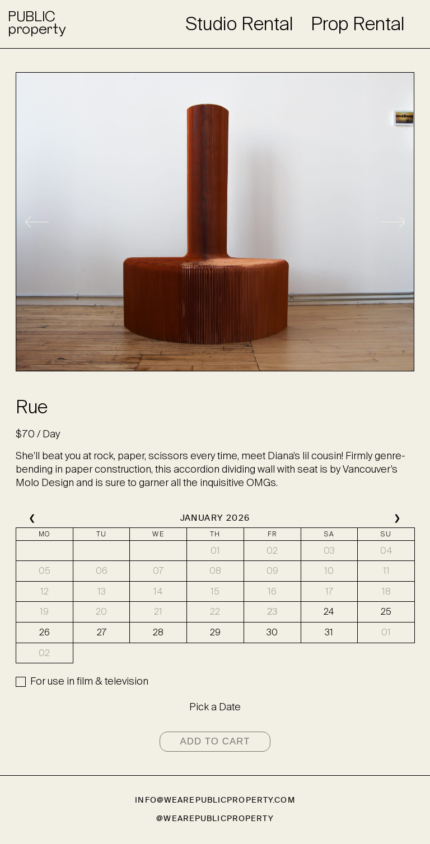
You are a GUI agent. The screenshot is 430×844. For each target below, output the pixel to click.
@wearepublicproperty (214, 818)
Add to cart (215, 741)
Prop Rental (358, 24)
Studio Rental (239, 24)
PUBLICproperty (36, 24)
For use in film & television (89, 681)
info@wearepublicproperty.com (215, 800)
